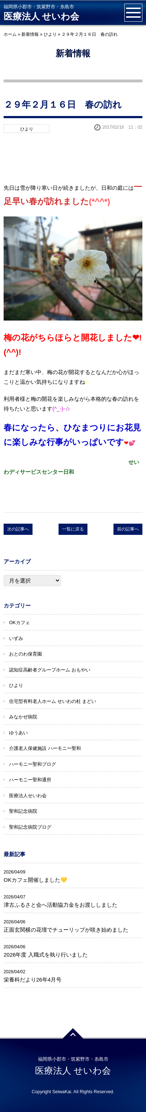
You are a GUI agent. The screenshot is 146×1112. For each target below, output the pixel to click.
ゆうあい (18, 732)
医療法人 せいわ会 (41, 16)
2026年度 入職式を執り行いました (46, 955)
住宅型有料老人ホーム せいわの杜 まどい (52, 701)
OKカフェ (19, 622)
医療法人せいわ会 (28, 795)
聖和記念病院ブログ (30, 827)
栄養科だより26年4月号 (32, 979)
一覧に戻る (73, 529)
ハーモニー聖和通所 (30, 779)
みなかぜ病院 (23, 717)
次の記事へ (18, 529)
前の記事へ (128, 529)
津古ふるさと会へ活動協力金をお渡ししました (60, 905)
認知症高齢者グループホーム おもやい (49, 670)
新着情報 (30, 34)
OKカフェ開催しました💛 (35, 880)
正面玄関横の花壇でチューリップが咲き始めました (66, 930)
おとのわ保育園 (25, 654)
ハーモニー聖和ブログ (32, 764)
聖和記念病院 (23, 811)
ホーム (10, 34)
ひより (50, 34)
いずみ (16, 638)
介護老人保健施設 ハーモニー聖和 (45, 748)
